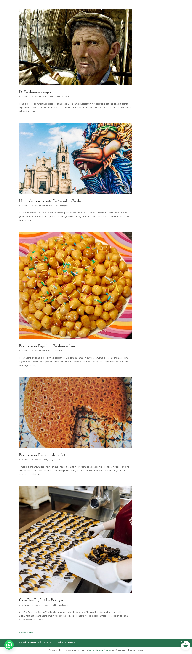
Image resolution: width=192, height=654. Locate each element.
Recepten (136, 8)
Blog (122, 8)
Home (60, 8)
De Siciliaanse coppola (36, 91)
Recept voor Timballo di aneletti (43, 454)
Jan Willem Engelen (32, 97)
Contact (152, 8)
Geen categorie (62, 97)
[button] (9, 645)
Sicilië (89, 8)
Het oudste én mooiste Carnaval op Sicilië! (50, 200)
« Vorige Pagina (26, 633)
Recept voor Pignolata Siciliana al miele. (49, 345)
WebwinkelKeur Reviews (100, 650)
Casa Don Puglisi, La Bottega (41, 600)
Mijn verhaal (106, 8)
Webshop (74, 8)
